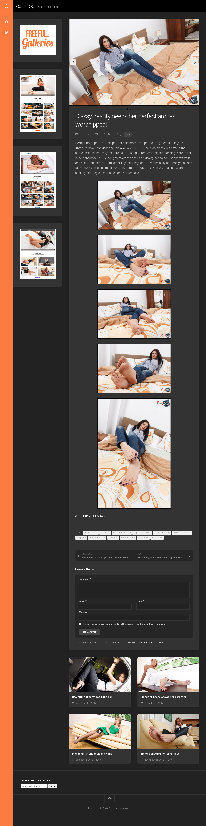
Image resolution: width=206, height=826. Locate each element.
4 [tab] (135, 110)
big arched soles (142, 533)
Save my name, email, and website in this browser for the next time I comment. (125, 625)
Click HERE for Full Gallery (93, 517)
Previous (73, 63)
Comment (85, 580)
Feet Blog (32, 6)
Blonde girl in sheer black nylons (92, 754)
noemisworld (128, 539)
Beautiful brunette (122, 533)
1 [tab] (127, 110)
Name (83, 602)
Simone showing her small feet (160, 754)
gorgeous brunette (132, 149)
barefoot (105, 533)
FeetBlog (117, 135)
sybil (128, 135)
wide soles (157, 539)
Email (140, 602)
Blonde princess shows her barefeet (163, 698)
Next (195, 63)
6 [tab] (140, 110)
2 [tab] (130, 110)
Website (83, 613)
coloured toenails (182, 533)
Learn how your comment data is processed (144, 643)
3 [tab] (133, 110)
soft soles (143, 539)
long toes (113, 539)
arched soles (90, 533)
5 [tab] (138, 110)
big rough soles (162, 533)
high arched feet (97, 539)
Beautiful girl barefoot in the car (92, 698)
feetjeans (81, 539)
